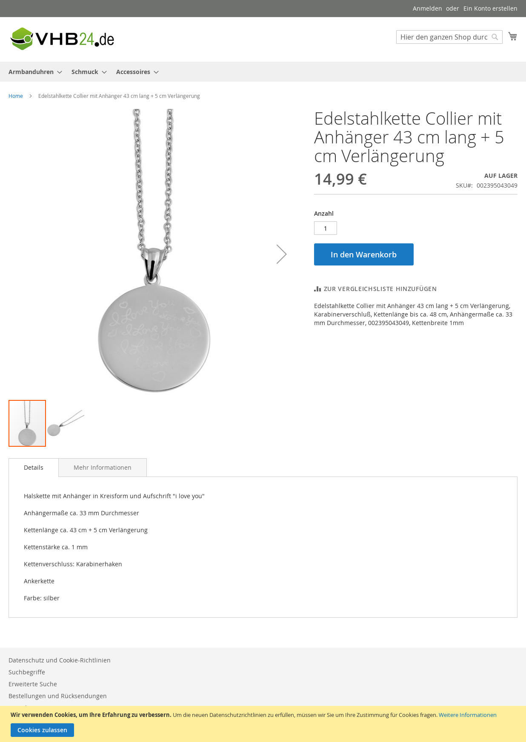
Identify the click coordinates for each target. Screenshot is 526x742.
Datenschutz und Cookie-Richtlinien (60, 660)
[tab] (34, 467)
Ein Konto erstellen (490, 8)
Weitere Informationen (468, 715)
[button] (282, 254)
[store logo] (62, 39)
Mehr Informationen (103, 467)
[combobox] (449, 37)
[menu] (263, 72)
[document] (264, 724)
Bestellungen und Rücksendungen (58, 696)
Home (16, 95)
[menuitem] (32, 72)
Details (33, 467)
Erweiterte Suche (33, 684)
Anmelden (427, 8)
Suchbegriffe (27, 672)
